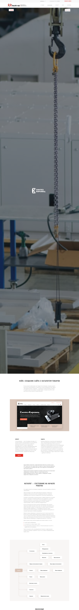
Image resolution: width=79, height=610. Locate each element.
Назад (11, 10)
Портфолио (49, 5)
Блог (63, 5)
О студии (42, 5)
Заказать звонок (67, 1)
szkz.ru (19, 455)
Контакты (69, 5)
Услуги (56, 5)
